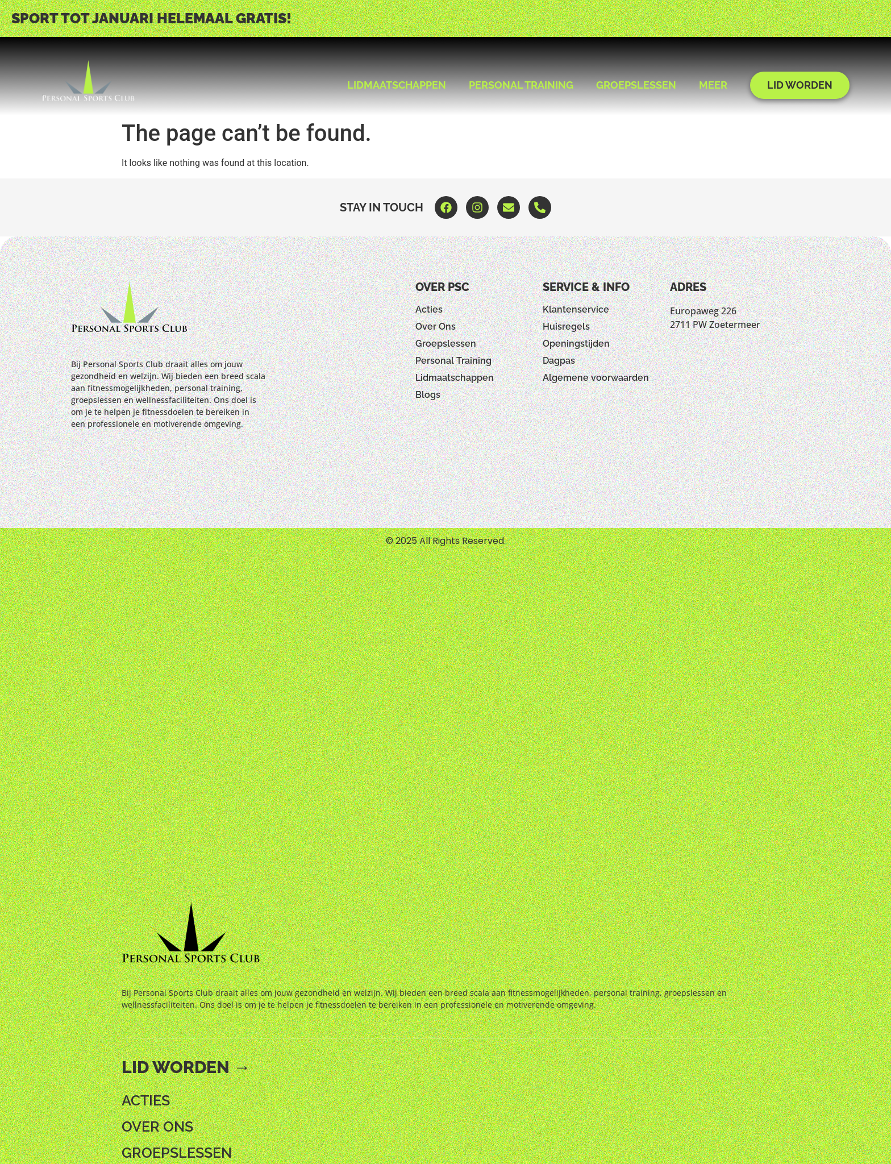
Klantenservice (576, 309)
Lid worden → (186, 1067)
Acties (429, 309)
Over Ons (435, 326)
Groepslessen (636, 85)
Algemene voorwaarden (596, 377)
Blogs (427, 394)
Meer (713, 85)
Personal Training (521, 85)
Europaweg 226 (703, 311)
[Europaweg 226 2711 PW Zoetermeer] (744, 413)
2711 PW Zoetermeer (715, 324)
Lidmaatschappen (396, 85)
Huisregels (566, 326)
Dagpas (559, 360)
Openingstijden (576, 343)
